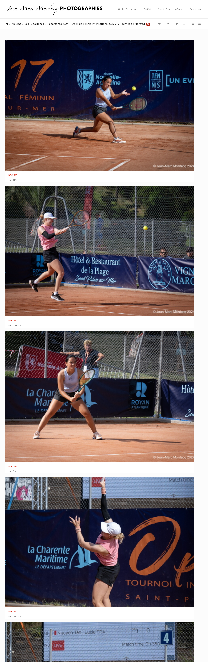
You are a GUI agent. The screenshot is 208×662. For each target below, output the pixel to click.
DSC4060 (165, 634)
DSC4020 (165, 588)
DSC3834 (63, 308)
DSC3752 (114, 169)
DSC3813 (165, 215)
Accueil (6, 24)
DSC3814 (12, 262)
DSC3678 (12, 122)
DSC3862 (114, 355)
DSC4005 (63, 588)
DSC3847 (12, 355)
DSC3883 (12, 402)
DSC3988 (63, 541)
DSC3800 (114, 215)
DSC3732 (63, 169)
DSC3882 (63, 402)
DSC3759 (12, 215)
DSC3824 (165, 262)
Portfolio (148, 9)
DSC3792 (63, 215)
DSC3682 (165, 76)
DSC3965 (165, 494)
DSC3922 (165, 448)
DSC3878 (165, 355)
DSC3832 (12, 308)
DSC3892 (63, 448)
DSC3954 (114, 495)
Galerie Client (164, 9)
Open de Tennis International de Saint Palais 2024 (94, 24)
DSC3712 (165, 122)
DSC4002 (12, 588)
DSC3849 (63, 355)
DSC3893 (12, 448)
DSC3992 (114, 541)
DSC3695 (63, 122)
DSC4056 (114, 634)
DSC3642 (12, 76)
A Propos (179, 9)
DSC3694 (114, 122)
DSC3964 (12, 541)
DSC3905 (114, 448)
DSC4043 (63, 634)
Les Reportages (130, 9)
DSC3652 (63, 76)
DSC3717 (12, 169)
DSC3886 (165, 401)
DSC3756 (165, 169)
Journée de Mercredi (133, 24)
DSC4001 (165, 541)
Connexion (195, 9)
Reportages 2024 (57, 24)
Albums (16, 24)
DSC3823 (114, 262)
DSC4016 (114, 588)
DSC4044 (12, 634)
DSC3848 (165, 308)
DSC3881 (114, 402)
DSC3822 (63, 262)
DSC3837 (114, 308)
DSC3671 (114, 76)
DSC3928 (12, 495)
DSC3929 (63, 494)
